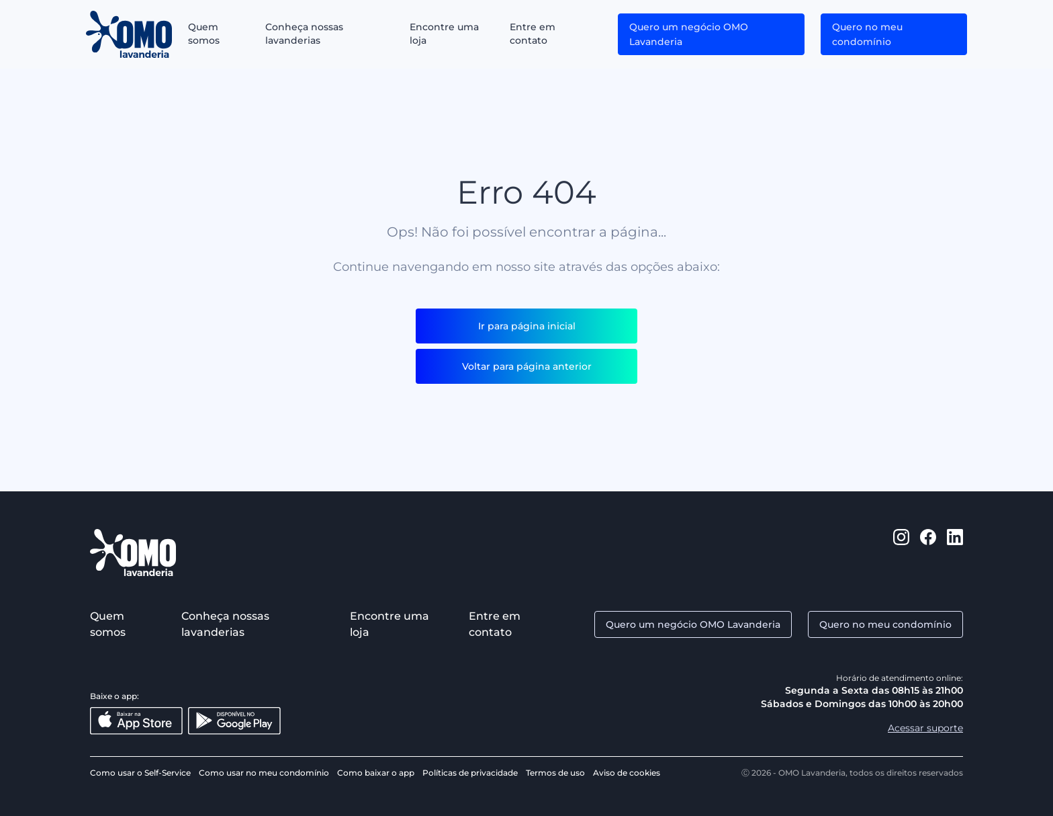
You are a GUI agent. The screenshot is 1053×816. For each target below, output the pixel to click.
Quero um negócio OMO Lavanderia (688, 34)
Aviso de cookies (626, 773)
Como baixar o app (375, 773)
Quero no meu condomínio (867, 34)
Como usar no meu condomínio (264, 773)
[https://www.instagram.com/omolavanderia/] (901, 552)
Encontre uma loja (444, 33)
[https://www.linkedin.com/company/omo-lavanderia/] (955, 552)
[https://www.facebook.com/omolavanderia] (928, 552)
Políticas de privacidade (470, 773)
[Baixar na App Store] (136, 721)
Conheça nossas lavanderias (304, 33)
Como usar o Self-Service (140, 773)
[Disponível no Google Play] (234, 721)
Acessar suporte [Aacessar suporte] (925, 728)
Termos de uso (555, 773)
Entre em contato (532, 33)
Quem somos (204, 33)
